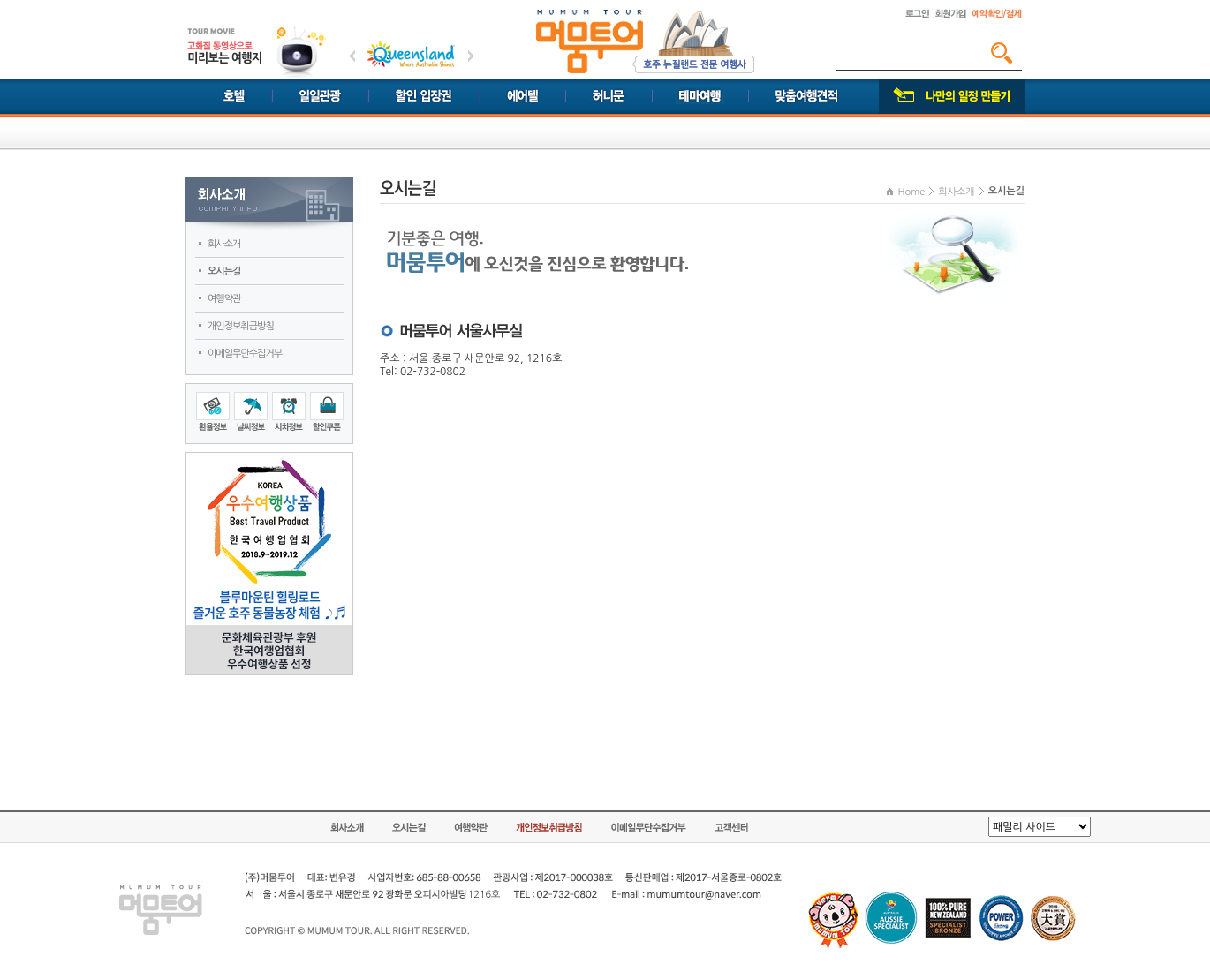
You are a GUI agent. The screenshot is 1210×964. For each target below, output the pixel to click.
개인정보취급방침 (241, 326)
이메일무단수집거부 (245, 353)
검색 (1001, 53)
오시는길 (224, 271)
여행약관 (224, 299)
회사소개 (224, 244)
